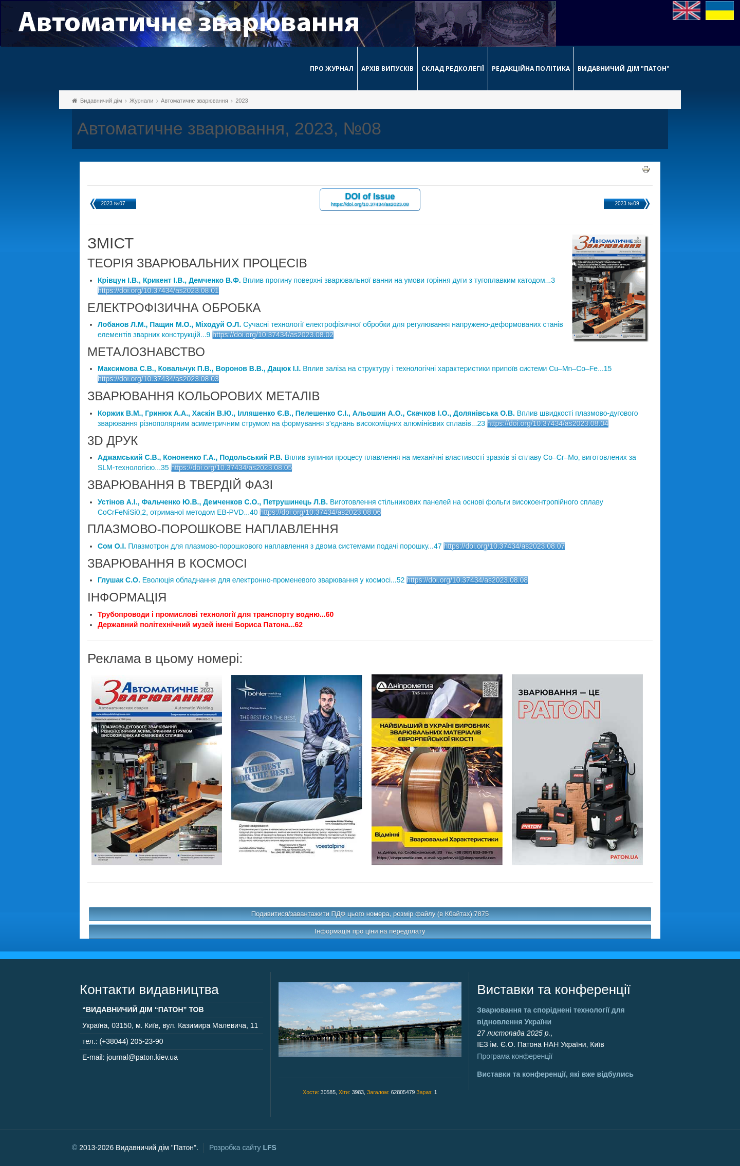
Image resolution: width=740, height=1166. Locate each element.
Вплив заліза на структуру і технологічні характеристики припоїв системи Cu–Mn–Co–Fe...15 (355, 368)
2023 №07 (113, 203)
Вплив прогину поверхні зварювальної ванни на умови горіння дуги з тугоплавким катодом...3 (326, 280)
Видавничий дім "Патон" (624, 68)
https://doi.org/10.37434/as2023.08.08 (467, 580)
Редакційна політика (531, 68)
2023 (241, 101)
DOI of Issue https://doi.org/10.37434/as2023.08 (370, 198)
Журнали (141, 101)
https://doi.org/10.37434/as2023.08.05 (231, 467)
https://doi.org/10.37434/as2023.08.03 (158, 379)
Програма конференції (514, 1056)
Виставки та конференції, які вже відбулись (555, 1074)
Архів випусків (387, 68)
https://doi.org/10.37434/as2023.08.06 (320, 512)
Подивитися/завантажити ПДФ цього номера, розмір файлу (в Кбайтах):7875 (370, 914)
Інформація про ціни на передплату (370, 931)
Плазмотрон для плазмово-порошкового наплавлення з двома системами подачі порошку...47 (270, 546)
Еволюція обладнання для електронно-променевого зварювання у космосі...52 (251, 580)
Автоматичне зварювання (194, 101)
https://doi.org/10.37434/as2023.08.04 (547, 423)
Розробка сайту (242, 1147)
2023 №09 (627, 203)
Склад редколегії (452, 68)
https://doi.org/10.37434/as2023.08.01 (158, 290)
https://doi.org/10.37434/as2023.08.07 (504, 546)
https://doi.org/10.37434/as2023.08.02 (273, 335)
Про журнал (332, 68)
